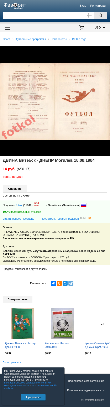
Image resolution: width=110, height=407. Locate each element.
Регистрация (98, 5)
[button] (106, 50)
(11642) (27, 205)
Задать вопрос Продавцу (18, 218)
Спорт (6, 39)
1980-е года (79, 39)
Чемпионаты (59, 39)
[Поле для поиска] (55, 15)
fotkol (19, 205)
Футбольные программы (30, 39)
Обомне (36, 204)
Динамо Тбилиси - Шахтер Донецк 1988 (20, 345)
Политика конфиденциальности (85, 390)
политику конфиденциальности (28, 384)
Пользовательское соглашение (86, 381)
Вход (83, 5)
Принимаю (33, 397)
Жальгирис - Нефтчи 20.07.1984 (57, 345)
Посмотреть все (12, 362)
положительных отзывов (22, 211)
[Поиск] (100, 15)
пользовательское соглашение (22, 382)
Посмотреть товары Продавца (63, 218)
